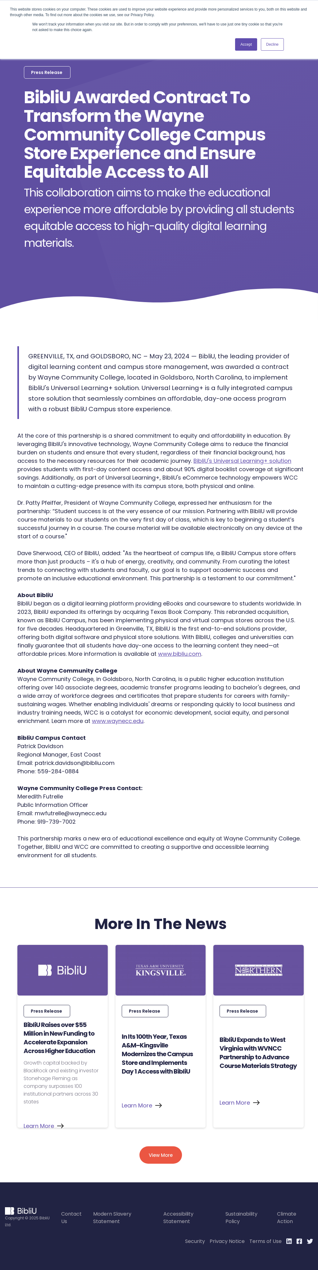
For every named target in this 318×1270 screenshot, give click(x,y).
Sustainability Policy (241, 1217)
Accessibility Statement (178, 1217)
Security (195, 1241)
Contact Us (71, 1217)
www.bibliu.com (179, 654)
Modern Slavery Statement (112, 1217)
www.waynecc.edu (117, 721)
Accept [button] (246, 44)
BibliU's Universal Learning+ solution (242, 461)
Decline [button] (272, 44)
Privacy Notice (227, 1241)
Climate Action (286, 1217)
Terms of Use (265, 1241)
